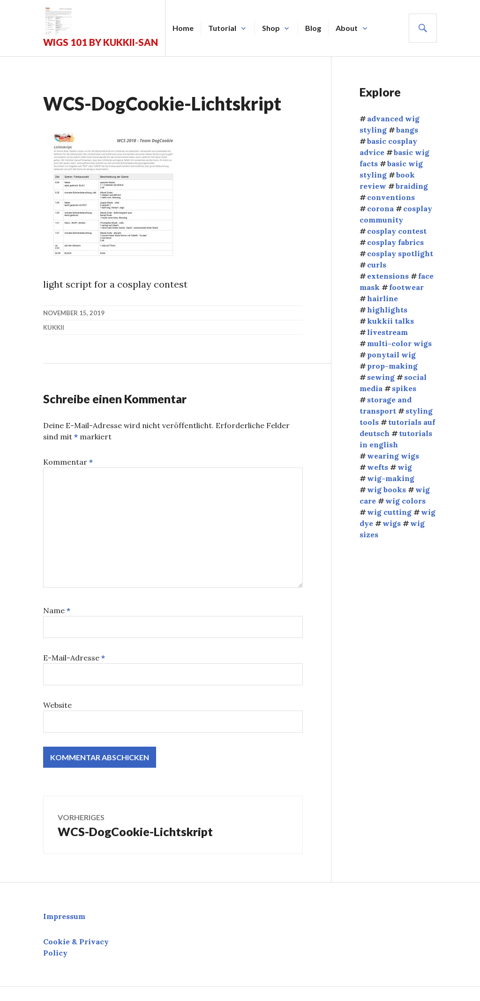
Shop (271, 27)
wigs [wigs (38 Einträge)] (391, 523)
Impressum (64, 916)
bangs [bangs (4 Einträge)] (407, 129)
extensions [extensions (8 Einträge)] (388, 276)
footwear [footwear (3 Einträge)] (406, 287)
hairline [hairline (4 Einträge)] (382, 298)
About (347, 27)
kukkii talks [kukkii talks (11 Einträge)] (390, 321)
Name (56, 610)
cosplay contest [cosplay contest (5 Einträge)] (397, 231)
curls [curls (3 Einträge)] (376, 264)
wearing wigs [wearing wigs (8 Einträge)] (393, 455)
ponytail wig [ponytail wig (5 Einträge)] (391, 354)
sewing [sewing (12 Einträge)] (381, 377)
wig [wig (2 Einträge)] (405, 467)
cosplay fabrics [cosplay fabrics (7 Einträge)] (395, 242)
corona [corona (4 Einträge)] (380, 208)
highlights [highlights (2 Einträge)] (387, 309)
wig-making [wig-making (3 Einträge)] (390, 478)
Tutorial (222, 27)
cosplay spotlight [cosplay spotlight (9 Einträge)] (400, 253)
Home (183, 27)
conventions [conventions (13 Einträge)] (391, 197)
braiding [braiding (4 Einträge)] (412, 186)
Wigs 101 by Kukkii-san (100, 42)
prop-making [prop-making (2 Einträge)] (392, 366)
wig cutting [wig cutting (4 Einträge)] (389, 512)
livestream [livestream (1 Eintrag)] (387, 332)
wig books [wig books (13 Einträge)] (386, 489)
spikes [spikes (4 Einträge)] (404, 388)
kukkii (53, 327)
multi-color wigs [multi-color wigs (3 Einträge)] (399, 343)
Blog (313, 27)
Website (57, 705)
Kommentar (68, 462)
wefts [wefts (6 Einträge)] (377, 467)
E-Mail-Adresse (74, 657)
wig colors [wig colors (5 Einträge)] (405, 500)
